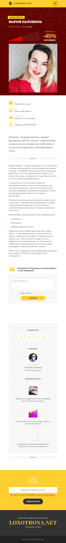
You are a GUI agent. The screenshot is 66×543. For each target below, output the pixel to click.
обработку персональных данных (41, 495)
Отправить (33, 298)
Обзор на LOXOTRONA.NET (25, 125)
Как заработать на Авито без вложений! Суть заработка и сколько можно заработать (33, 445)
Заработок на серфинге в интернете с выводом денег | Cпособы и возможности (33, 400)
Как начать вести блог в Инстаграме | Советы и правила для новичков (33, 423)
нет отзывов (27, 27)
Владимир (33, 368)
